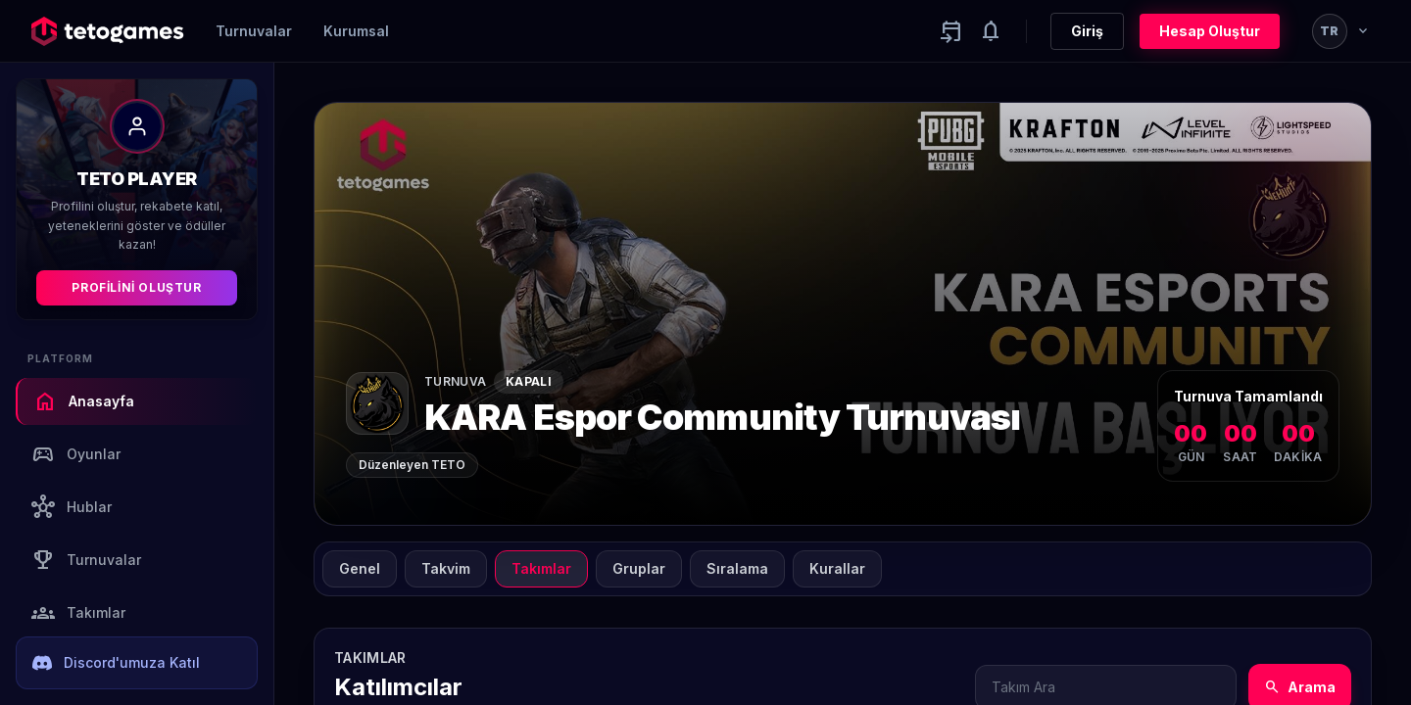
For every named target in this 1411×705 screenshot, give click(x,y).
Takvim (445, 568)
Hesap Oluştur (1209, 31)
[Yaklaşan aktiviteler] (951, 31)
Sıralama (737, 568)
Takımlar (78, 613)
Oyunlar (76, 454)
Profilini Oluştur (136, 287)
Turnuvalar (254, 31)
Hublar (71, 507)
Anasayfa (83, 401)
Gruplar (638, 568)
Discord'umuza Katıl (116, 663)
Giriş (1087, 31)
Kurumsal (356, 31)
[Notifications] (990, 31)
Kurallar (837, 568)
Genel (359, 568)
